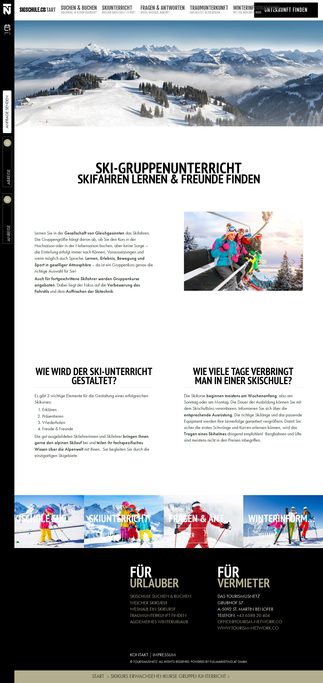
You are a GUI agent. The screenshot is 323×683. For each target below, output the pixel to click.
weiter (27, 535)
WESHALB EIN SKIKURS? (152, 609)
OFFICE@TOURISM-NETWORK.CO (250, 621)
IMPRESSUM (164, 655)
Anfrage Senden (7, 112)
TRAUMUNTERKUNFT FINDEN (158, 615)
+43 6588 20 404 (253, 615)
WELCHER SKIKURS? (148, 603)
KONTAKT (139, 655)
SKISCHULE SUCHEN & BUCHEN (160, 596)
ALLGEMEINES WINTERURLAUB (159, 621)
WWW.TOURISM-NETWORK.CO (248, 628)
